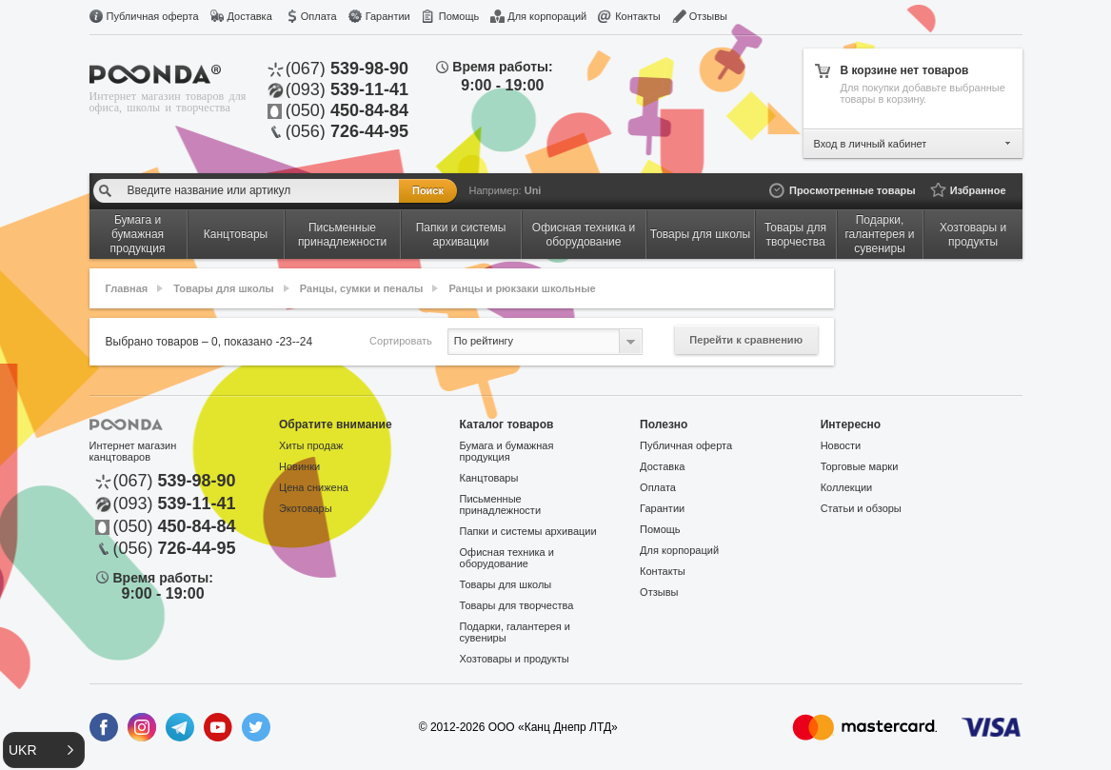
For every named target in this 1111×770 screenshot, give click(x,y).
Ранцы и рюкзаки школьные (521, 288)
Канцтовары (489, 478)
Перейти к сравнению (746, 340)
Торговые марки (860, 466)
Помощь (459, 16)
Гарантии (388, 16)
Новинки (299, 466)
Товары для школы (223, 288)
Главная (127, 288)
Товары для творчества (517, 605)
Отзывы (708, 16)
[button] (44, 750)
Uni (533, 190)
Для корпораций (546, 16)
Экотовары (305, 508)
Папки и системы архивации (528, 531)
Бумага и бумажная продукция (507, 451)
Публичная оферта (153, 16)
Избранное (978, 190)
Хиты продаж (311, 445)
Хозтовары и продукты (514, 658)
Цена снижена (313, 487)
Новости (841, 445)
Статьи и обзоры (861, 508)
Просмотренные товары (852, 190)
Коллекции (847, 487)
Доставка (250, 16)
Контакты (638, 16)
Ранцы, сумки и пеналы (362, 288)
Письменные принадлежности (500, 504)
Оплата (319, 16)
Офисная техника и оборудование (507, 557)
